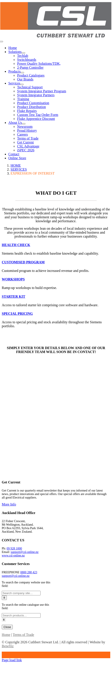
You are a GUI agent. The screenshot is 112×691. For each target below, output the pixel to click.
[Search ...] (21, 593)
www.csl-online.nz (13, 555)
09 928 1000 (14, 548)
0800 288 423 (28, 572)
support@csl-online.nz (25, 552)
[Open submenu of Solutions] (23, 53)
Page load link (12, 660)
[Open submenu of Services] (22, 84)
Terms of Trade (23, 635)
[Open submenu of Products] (22, 72)
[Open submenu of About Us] (23, 123)
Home (6, 635)
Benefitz (8, 646)
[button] (16, 245)
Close (7, 627)
